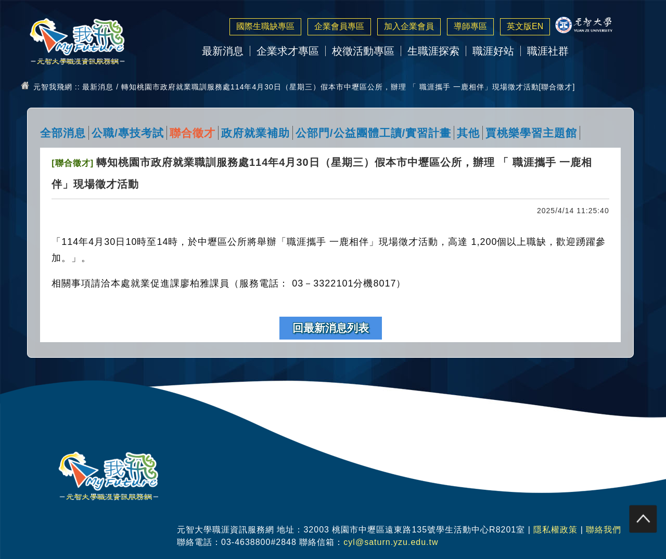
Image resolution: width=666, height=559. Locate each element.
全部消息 (63, 133)
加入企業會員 (409, 26)
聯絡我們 (603, 529)
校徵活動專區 (363, 51)
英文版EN (525, 26)
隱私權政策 (555, 529)
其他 (468, 133)
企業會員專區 (339, 26)
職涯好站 (493, 51)
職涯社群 (548, 51)
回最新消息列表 (330, 328)
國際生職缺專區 (265, 26)
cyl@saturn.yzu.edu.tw (390, 542)
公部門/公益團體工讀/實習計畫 (374, 133)
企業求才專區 (288, 51)
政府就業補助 (255, 133)
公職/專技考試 (128, 133)
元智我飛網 (52, 87)
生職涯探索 (433, 51)
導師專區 (470, 26)
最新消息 (223, 51)
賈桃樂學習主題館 (531, 133)
